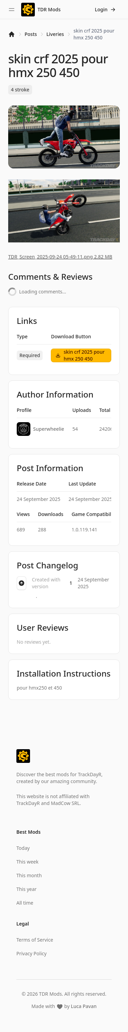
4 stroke (20, 89)
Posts (31, 34)
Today (23, 848)
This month (29, 875)
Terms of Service (34, 939)
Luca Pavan (84, 1006)
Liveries (55, 34)
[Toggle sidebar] (11, 9)
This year (26, 889)
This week (27, 861)
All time (24, 902)
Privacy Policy (31, 953)
